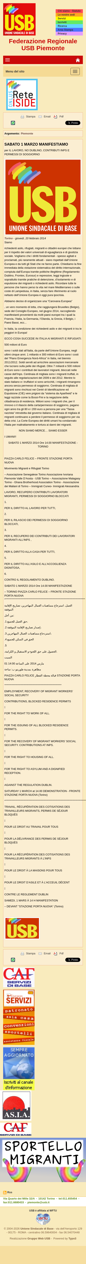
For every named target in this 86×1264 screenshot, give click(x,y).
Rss (9, 1192)
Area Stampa (65, 29)
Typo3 (72, 1238)
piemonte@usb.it (38, 1202)
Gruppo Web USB (38, 1238)
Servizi (62, 18)
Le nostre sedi (66, 14)
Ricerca (62, 26)
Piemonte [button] (27, 133)
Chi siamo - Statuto (69, 10)
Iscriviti (62, 22)
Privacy (62, 33)
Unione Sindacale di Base (36, 1228)
